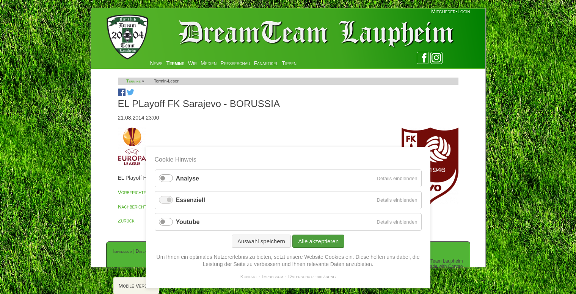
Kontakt (248, 276)
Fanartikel (266, 63)
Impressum (122, 251)
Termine (175, 63)
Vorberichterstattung (143, 192)
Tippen (289, 63)
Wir (192, 63)
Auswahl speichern (261, 241)
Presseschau (235, 63)
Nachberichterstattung (144, 207)
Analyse (187, 178)
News (156, 63)
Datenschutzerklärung (312, 276)
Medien (209, 63)
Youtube (188, 222)
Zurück (126, 221)
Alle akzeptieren (318, 241)
